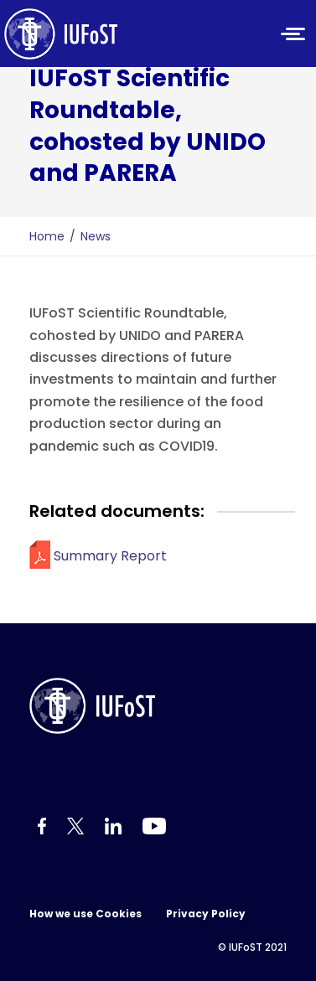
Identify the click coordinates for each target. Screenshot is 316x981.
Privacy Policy (206, 913)
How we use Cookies (85, 913)
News (95, 236)
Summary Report (110, 555)
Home (47, 236)
